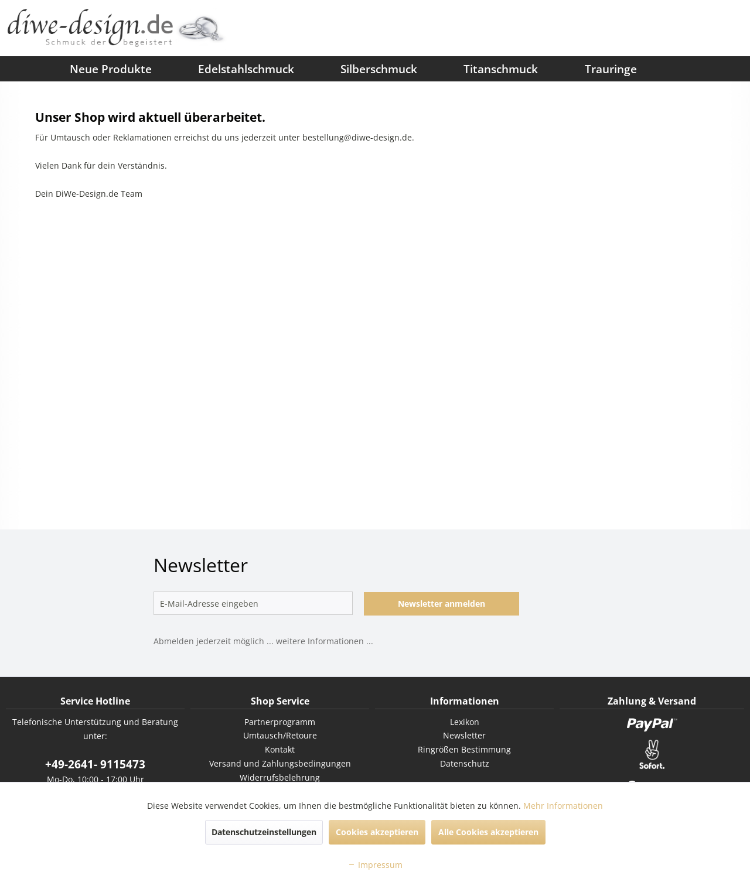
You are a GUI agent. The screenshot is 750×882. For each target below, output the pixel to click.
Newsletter (464, 735)
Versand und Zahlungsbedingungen (280, 763)
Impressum (375, 864)
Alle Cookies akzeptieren (488, 831)
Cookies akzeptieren (377, 831)
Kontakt (280, 749)
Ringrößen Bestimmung (464, 749)
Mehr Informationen (563, 805)
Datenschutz (464, 763)
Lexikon (464, 721)
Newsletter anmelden (441, 603)
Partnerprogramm (279, 721)
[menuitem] (23, 68)
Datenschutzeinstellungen (264, 831)
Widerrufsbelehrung (280, 777)
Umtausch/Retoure (280, 735)
